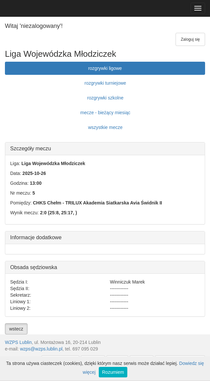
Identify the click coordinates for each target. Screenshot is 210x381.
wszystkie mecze (105, 127)
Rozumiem (113, 372)
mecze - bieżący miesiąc (105, 112)
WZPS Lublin (18, 342)
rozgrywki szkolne (105, 97)
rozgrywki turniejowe (105, 83)
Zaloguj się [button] (190, 39)
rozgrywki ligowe (105, 68)
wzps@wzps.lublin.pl (41, 348)
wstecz (16, 328)
